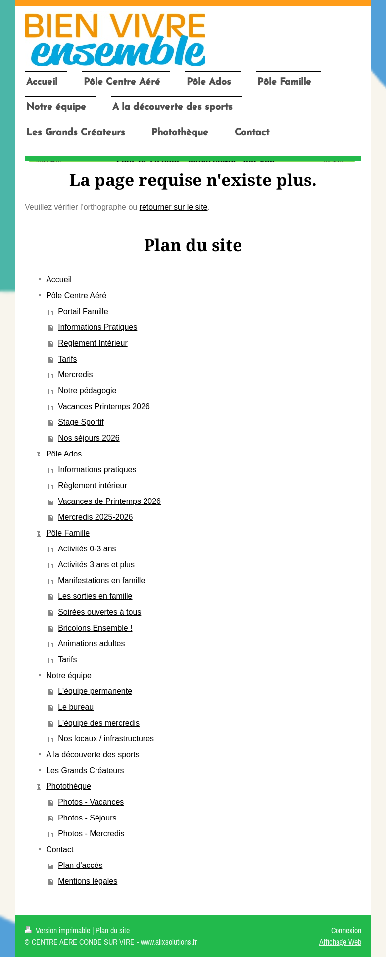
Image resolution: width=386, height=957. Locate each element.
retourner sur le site (174, 207)
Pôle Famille (68, 533)
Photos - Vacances (91, 802)
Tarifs (67, 359)
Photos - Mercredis (91, 833)
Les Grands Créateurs (85, 770)
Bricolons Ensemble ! (95, 628)
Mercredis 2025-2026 (95, 517)
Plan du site (113, 930)
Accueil (59, 279)
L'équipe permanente (95, 691)
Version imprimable (58, 930)
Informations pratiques (97, 469)
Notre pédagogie (87, 390)
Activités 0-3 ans (87, 549)
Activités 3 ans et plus (96, 564)
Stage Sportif (81, 422)
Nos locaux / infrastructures (106, 738)
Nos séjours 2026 (89, 438)
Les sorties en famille (95, 596)
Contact (59, 849)
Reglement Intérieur (93, 343)
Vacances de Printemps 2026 (109, 501)
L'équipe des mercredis (99, 723)
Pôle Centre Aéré (76, 295)
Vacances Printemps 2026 (104, 406)
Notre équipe (69, 675)
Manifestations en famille (101, 580)
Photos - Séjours (87, 818)
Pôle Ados (64, 454)
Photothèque (68, 786)
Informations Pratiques (97, 327)
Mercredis (75, 374)
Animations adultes (91, 643)
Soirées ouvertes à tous (99, 612)
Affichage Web (340, 941)
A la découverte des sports (93, 754)
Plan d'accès (80, 865)
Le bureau (76, 707)
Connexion (346, 930)
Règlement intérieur (92, 485)
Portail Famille (83, 311)
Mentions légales (87, 881)
